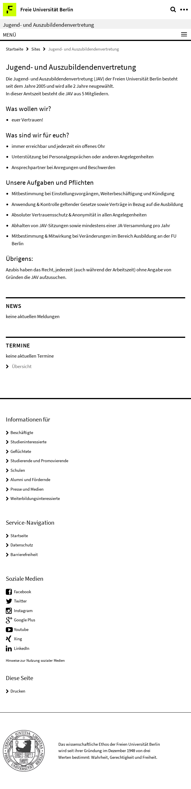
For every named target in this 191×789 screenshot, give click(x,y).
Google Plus (24, 620)
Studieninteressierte (28, 441)
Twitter (20, 601)
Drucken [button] (17, 691)
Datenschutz (21, 545)
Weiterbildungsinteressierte (35, 498)
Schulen (17, 470)
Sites (35, 49)
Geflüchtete (20, 451)
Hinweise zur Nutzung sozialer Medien (35, 660)
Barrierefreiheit (24, 554)
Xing (18, 638)
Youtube (21, 629)
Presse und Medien (27, 489)
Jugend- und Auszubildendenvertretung (48, 24)
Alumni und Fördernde (30, 479)
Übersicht (19, 366)
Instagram (23, 610)
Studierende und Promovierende (39, 460)
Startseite (14, 49)
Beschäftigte (21, 432)
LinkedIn (21, 648)
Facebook (22, 591)
